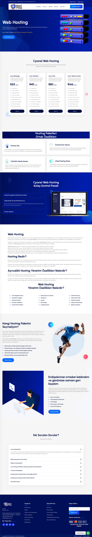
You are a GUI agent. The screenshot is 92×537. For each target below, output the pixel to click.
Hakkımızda (27, 507)
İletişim (26, 510)
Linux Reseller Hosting (52, 512)
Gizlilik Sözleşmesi (29, 517)
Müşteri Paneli (73, 1)
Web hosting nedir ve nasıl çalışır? (19, 459)
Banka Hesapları (28, 514)
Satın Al (17, 111)
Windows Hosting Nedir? (17, 463)
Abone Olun (74, 512)
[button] (8, 360)
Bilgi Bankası (28, 522)
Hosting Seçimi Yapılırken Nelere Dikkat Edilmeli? (23, 478)
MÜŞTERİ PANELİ (76, 6)
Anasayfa (38, 6)
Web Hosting (50, 510)
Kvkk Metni (27, 519)
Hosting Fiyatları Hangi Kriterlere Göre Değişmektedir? (24, 474)
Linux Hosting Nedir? (16, 449)
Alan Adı (56, 6)
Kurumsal (62, 6)
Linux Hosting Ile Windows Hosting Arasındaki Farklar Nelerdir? (26, 466)
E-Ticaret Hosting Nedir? (17, 470)
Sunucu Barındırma (51, 519)
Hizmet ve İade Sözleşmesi (31, 512)
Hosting (50, 6)
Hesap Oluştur (81, 1)
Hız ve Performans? (15, 481)
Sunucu (44, 6)
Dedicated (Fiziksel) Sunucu (53, 517)
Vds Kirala (49, 507)
